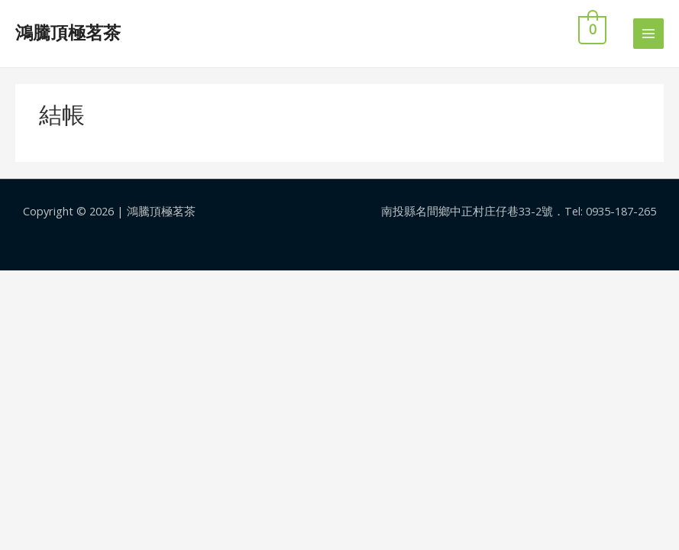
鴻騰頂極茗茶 (68, 33)
